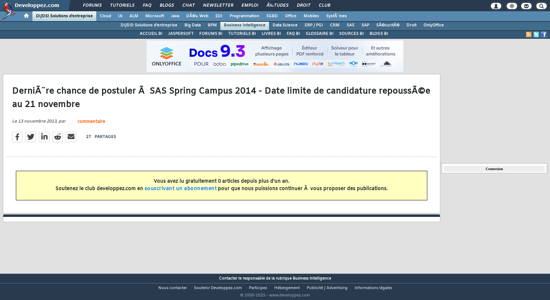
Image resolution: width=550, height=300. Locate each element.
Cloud (105, 16)
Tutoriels (122, 5)
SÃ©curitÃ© (387, 25)
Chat (188, 5)
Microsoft (154, 16)
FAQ (147, 5)
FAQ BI (293, 33)
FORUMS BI (210, 33)
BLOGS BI (378, 33)
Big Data (192, 25)
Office (291, 16)
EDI (218, 16)
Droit (303, 5)
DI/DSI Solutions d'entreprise (64, 16)
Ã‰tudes (277, 5)
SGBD (272, 16)
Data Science (285, 25)
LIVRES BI (271, 33)
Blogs (167, 5)
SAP (365, 25)
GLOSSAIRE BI (320, 33)
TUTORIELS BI (242, 33)
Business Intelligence (244, 25)
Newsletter (218, 5)
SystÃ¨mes (336, 16)
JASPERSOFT (181, 33)
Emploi (250, 5)
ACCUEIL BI (151, 33)
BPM (212, 25)
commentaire (91, 126)
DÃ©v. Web (197, 16)
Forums (92, 5)
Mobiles (311, 16)
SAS (350, 25)
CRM (335, 25)
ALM (133, 16)
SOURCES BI (351, 33)
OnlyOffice (433, 25)
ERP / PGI (314, 25)
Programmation (244, 16)
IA (120, 16)
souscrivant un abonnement (181, 193)
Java (175, 16)
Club (324, 5)
